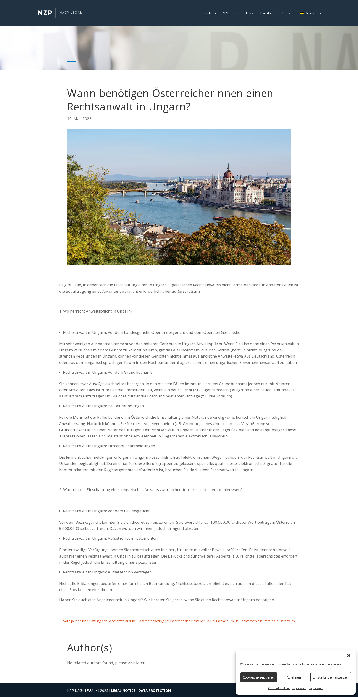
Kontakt (287, 13)
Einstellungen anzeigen (331, 677)
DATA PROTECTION (154, 690)
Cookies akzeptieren (259, 677)
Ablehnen (294, 677)
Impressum (299, 688)
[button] (349, 655)
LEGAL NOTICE (123, 690)
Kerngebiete (207, 13)
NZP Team (231, 13)
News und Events (257, 13)
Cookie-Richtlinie (279, 688)
